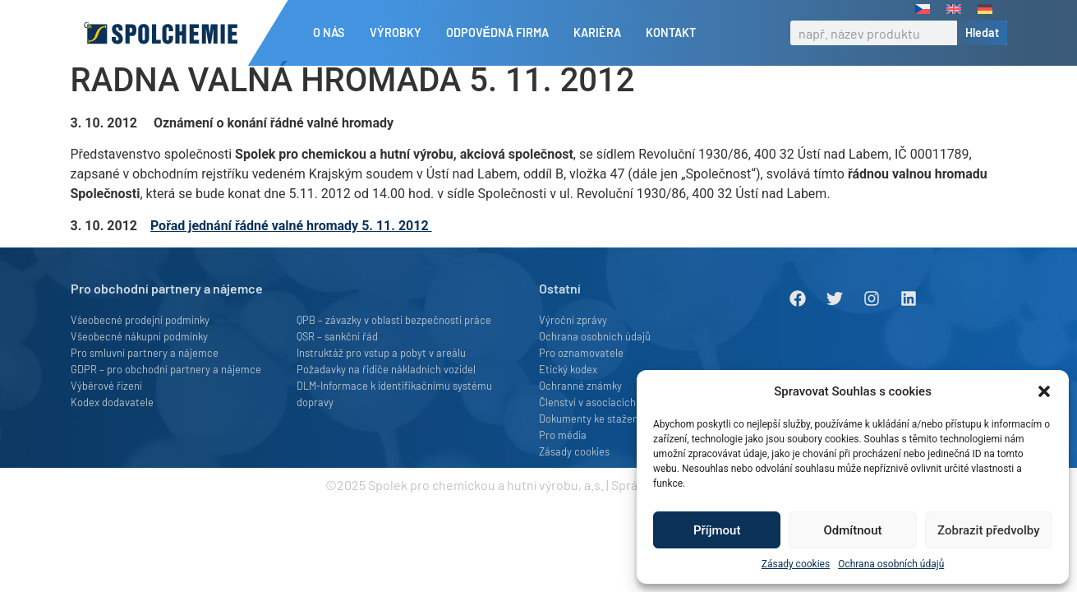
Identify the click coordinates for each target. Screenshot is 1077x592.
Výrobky (400, 33)
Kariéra (601, 33)
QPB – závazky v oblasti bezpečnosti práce (394, 347)
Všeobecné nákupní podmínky (139, 364)
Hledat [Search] (982, 32)
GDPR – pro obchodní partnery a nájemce (166, 397)
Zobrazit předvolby (988, 530)
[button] (1044, 391)
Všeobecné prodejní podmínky (140, 347)
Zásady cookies (796, 564)
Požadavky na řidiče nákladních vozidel (386, 397)
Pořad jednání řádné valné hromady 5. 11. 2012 (291, 253)
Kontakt (671, 32)
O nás (333, 33)
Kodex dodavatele (112, 430)
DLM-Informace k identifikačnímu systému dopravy (394, 422)
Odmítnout (853, 530)
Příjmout (716, 530)
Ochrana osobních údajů (891, 564)
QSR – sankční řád (337, 364)
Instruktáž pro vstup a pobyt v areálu (381, 380)
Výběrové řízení (106, 413)
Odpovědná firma (502, 33)
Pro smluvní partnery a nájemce (145, 380)
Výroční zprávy (573, 347)
